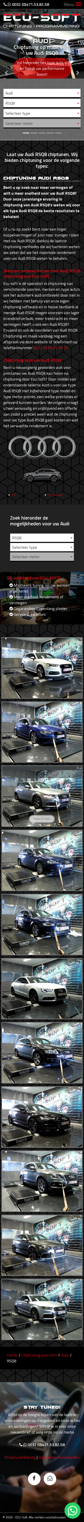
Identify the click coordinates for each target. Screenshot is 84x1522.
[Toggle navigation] (78, 4)
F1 (14, 516)
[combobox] (42, 93)
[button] (6, 69)
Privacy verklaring (20, 1479)
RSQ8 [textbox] (10, 103)
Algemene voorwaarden (59, 1479)
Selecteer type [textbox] (17, 113)
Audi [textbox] (9, 93)
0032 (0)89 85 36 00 (50, 348)
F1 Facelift (55, 516)
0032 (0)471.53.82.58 (26, 4)
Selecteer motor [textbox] (19, 123)
